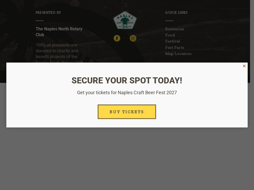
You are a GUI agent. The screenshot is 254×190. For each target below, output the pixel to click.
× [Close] (244, 66)
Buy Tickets (127, 111)
